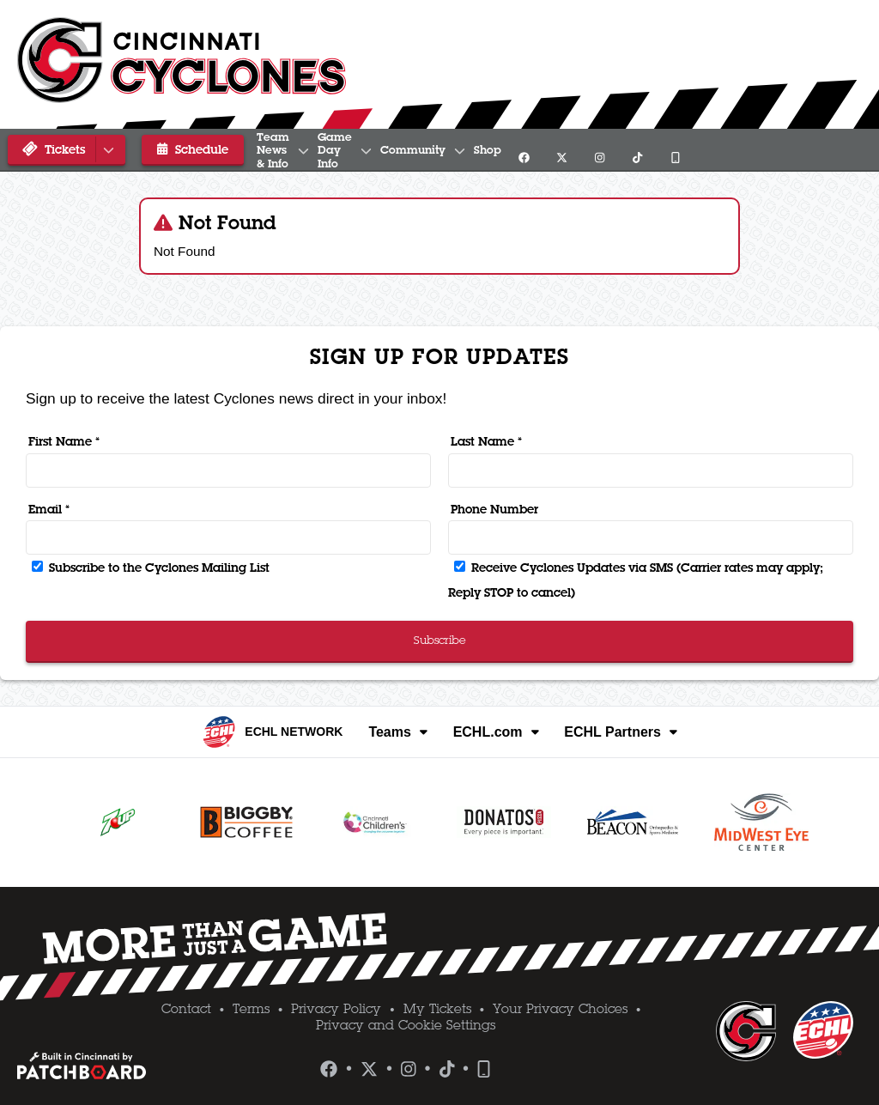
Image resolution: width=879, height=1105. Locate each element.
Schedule (181, 149)
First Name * (64, 441)
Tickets (69, 150)
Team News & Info (312, 150)
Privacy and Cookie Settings (405, 1025)
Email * (49, 509)
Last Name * (486, 441)
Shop (662, 150)
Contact (186, 1009)
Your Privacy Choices (560, 1009)
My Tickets (437, 1009)
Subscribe (440, 640)
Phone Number (494, 509)
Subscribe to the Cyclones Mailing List (151, 567)
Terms (251, 1009)
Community (577, 150)
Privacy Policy (336, 1009)
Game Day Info (453, 150)
